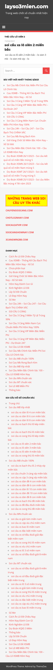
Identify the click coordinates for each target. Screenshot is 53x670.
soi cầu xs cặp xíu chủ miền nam (28, 522)
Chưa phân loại (17, 267)
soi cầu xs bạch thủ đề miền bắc (28, 500)
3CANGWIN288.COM (17, 239)
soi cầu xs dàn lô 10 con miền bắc (29, 489)
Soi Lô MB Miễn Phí (19, 385)
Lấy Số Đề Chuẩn (18, 291)
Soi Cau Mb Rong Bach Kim (21, 136)
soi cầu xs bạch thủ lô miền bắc (27, 431)
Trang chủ (14, 403)
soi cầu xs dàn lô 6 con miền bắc (28, 416)
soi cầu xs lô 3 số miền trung (26, 583)
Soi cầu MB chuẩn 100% (21, 358)
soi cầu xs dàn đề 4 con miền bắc (28, 481)
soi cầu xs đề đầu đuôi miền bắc (28, 504)
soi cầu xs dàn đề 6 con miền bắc (28, 485)
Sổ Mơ (12, 299)
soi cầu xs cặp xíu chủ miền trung (28, 603)
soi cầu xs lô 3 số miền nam (25, 550)
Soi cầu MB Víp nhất (19, 366)
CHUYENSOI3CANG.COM (19, 210)
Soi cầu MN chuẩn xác (20, 377)
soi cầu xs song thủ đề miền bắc (28, 508)
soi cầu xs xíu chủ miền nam (26, 546)
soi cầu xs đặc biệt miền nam (26, 530)
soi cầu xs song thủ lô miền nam (28, 542)
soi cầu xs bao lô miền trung (26, 607)
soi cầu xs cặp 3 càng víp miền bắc (29, 477)
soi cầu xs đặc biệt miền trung (27, 599)
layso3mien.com (26, 6)
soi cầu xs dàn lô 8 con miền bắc (28, 420)
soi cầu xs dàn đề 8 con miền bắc (28, 496)
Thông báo (14, 389)
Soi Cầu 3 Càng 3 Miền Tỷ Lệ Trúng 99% (27, 100)
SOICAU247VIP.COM (17, 224)
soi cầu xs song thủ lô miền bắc (27, 455)
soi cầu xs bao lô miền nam (25, 526)
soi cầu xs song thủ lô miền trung (28, 591)
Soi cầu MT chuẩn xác (20, 381)
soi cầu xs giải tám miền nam (26, 518)
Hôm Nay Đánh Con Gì (21, 283)
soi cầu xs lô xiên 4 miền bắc (26, 451)
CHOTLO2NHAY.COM (17, 217)
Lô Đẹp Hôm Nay (18, 295)
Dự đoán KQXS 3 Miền (20, 271)
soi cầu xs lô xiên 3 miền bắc (26, 447)
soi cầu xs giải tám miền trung (27, 587)
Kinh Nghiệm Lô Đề (19, 287)
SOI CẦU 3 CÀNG (15, 116)
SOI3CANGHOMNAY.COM (20, 231)
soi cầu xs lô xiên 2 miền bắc (26, 443)
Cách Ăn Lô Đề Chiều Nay (22, 256)
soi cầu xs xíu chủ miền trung (26, 595)
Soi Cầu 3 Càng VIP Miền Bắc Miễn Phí (26, 112)
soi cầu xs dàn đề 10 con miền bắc (29, 492)
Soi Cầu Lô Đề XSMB (19, 346)
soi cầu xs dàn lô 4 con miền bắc (28, 412)
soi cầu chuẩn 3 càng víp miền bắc (29, 473)
